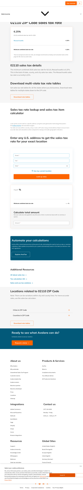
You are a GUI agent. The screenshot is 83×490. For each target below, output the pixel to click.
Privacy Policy (8, 480)
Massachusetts (19, 41)
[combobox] (41, 166)
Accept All (62, 475)
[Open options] (67, 166)
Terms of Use (43, 476)
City (16, 161)
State (16, 166)
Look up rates (41, 177)
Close (81, 466)
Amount (17, 223)
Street (16, 155)
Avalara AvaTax (16, 126)
